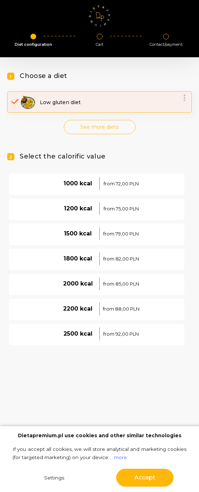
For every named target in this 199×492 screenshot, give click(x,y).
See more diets (99, 127)
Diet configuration (33, 44)
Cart (99, 44)
